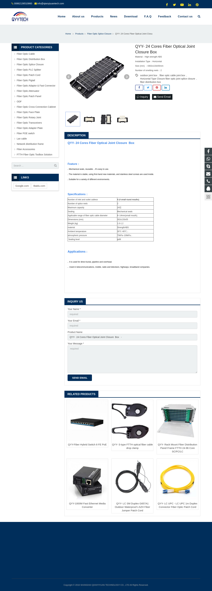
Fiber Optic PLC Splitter (29, 69)
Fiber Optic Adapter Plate (30, 128)
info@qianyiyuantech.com (50, 3)
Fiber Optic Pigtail (26, 80)
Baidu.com (39, 185)
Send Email (162, 96)
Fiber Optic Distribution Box (31, 59)
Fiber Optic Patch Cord (28, 75)
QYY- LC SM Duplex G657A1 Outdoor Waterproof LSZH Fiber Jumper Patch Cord (132, 507)
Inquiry (142, 96)
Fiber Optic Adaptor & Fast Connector (36, 85)
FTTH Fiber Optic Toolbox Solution (34, 154)
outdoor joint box (148, 75)
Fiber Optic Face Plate (28, 112)
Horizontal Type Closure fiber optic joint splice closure (167, 78)
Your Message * (76, 343)
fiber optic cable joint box (172, 75)
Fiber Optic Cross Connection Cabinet (36, 107)
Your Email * (74, 320)
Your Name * (74, 309)
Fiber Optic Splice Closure (30, 64)
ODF (19, 101)
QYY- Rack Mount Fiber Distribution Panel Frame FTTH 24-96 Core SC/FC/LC (177, 448)
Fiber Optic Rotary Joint (29, 117)
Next (126, 77)
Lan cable (22, 138)
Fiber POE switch (26, 133)
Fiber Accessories (26, 149)
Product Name (75, 332)
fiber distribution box (150, 82)
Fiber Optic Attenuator (28, 91)
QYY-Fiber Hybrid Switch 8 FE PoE (87, 444)
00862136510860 (23, 3)
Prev (68, 77)
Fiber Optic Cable (26, 54)
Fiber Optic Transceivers (29, 122)
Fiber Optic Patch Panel (29, 96)
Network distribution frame (30, 144)
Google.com (22, 185)
